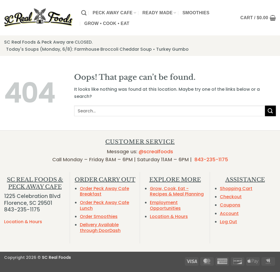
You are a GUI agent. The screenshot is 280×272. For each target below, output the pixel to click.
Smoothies (195, 12)
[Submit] (270, 111)
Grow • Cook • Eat (106, 23)
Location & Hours (23, 222)
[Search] (83, 13)
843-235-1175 (211, 159)
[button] (258, 18)
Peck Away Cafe (114, 12)
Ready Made (159, 12)
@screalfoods (156, 151)
